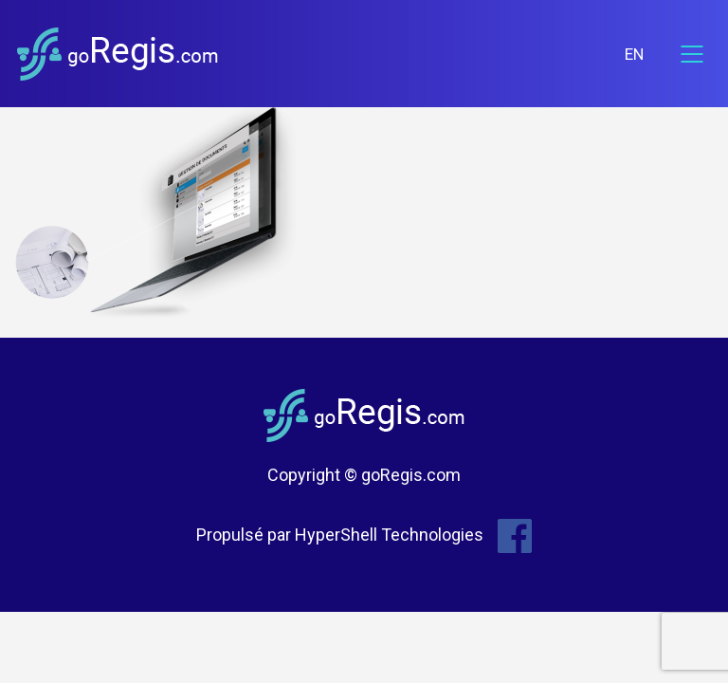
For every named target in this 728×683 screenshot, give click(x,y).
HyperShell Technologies (389, 535)
